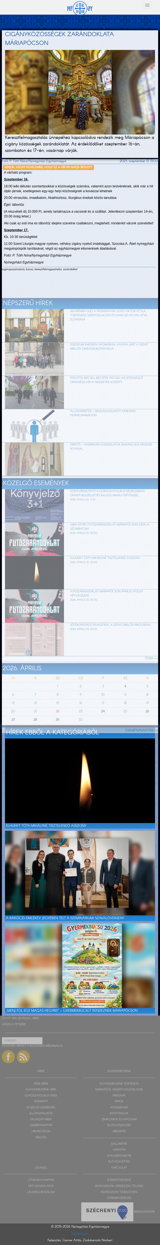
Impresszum (80, 1233)
